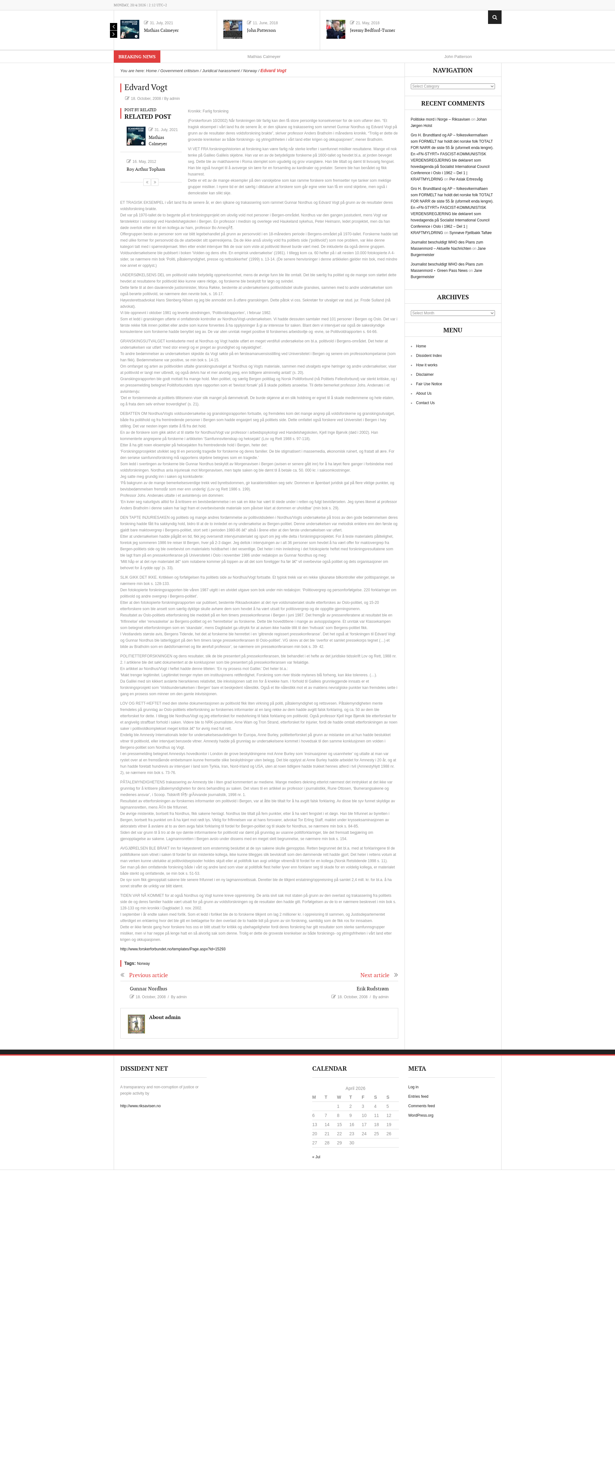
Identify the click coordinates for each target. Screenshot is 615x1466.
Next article (379, 975)
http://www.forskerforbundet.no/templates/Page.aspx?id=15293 (173, 949)
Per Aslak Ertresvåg (465, 179)
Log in (413, 1087)
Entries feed (418, 1096)
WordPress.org (421, 1115)
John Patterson (261, 30)
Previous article (144, 975)
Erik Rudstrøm (373, 989)
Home (421, 346)
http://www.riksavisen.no (140, 1106)
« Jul (316, 1157)
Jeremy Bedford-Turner (372, 30)
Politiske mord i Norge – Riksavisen (440, 119)
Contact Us (425, 403)
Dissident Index (429, 355)
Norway (250, 70)
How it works (427, 365)
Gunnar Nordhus (148, 989)
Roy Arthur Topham (146, 169)
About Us (424, 393)
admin (175, 98)
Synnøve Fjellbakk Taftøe (470, 233)
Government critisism (179, 70)
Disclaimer (425, 374)
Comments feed (421, 1106)
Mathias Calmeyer (161, 30)
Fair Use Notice (429, 384)
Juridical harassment (221, 70)
